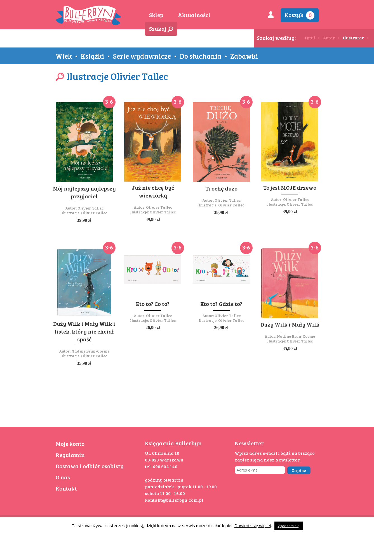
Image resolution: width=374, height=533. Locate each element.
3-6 (109, 101)
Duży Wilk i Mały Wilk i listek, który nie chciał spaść (84, 331)
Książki (92, 56)
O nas (63, 477)
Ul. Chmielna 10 (162, 453)
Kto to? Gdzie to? (221, 304)
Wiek (64, 56)
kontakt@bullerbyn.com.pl (174, 500)
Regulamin (70, 455)
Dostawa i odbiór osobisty (90, 466)
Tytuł (309, 38)
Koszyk (299, 15)
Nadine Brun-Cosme (90, 351)
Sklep (156, 15)
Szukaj (161, 28)
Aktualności (194, 15)
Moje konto (70, 444)
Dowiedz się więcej (252, 525)
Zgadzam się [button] (288, 525)
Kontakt (66, 488)
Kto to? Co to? (153, 304)
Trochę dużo (221, 188)
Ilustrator (353, 38)
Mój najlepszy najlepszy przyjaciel (84, 192)
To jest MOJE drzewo (289, 187)
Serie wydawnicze (142, 56)
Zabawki (244, 56)
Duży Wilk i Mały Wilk (289, 324)
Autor (329, 38)
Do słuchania (200, 56)
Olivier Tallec (90, 208)
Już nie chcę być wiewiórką (153, 191)
